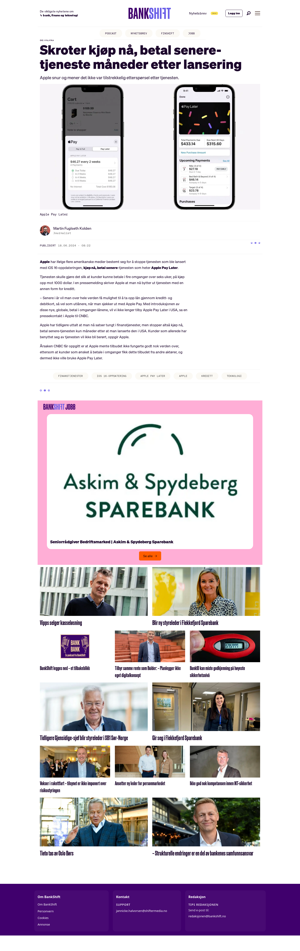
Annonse (44, 938)
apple (187, 384)
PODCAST (106, 34)
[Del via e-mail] (257, 253)
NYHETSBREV (137, 34)
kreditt (214, 384)
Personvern (46, 924)
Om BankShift (47, 918)
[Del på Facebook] (240, 253)
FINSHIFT (169, 34)
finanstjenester (61, 384)
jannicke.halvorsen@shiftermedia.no (141, 924)
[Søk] (249, 13)
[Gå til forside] (136, 13)
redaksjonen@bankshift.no (207, 929)
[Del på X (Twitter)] (249, 253)
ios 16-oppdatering (107, 384)
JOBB (196, 34)
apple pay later (153, 384)
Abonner (205, 13)
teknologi (244, 384)
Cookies (43, 931)
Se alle (148, 569)
